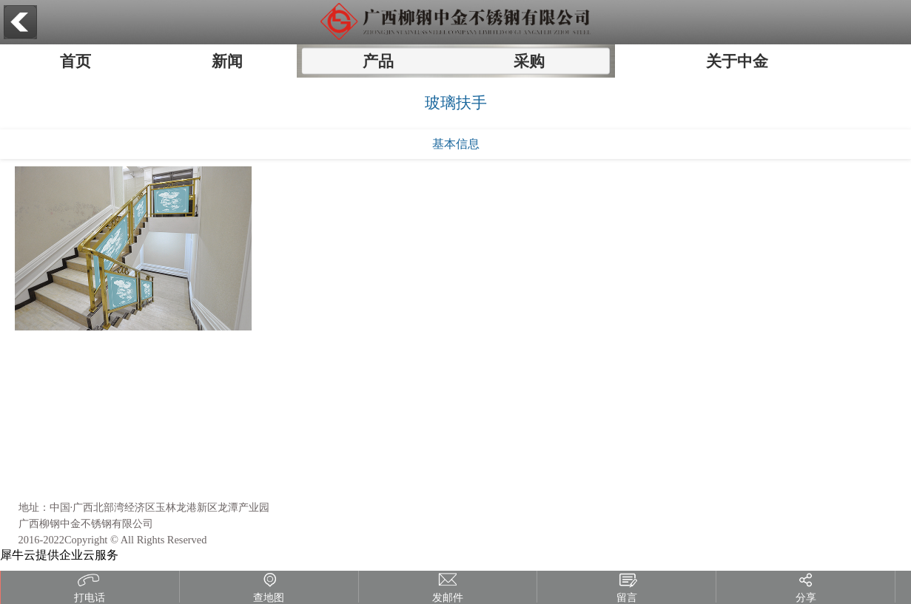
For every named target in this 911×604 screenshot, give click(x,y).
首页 (75, 60)
